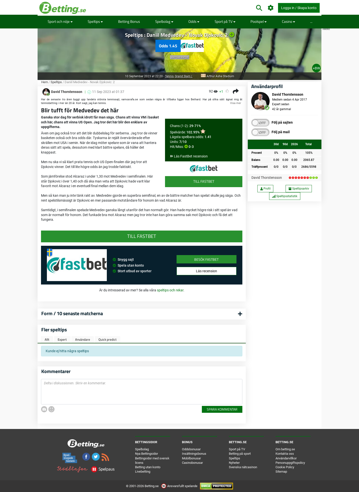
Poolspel (258, 21)
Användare (82, 339)
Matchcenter (180, 57)
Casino (288, 21)
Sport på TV (225, 21)
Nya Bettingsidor (146, 453)
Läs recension (206, 271)
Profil (265, 188)
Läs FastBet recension (191, 156)
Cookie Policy (285, 467)
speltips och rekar (170, 290)
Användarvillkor (286, 458)
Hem (44, 82)
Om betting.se (285, 449)
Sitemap (281, 471)
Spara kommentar (222, 409)
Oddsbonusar (191, 449)
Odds (193, 21)
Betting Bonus (129, 21)
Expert (62, 339)
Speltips (95, 21)
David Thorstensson (266, 178)
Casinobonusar (192, 463)
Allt (47, 339)
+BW (316, 68)
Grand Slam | (184, 76)
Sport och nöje (60, 21)
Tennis (169, 76)
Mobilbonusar (191, 458)
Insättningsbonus (194, 453)
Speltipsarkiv (299, 188)
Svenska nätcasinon (243, 467)
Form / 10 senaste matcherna (72, 313)
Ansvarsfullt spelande (179, 486)
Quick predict (107, 339)
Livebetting (142, 471)
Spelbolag (164, 21)
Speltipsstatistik (284, 196)
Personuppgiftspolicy (290, 463)
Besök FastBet (206, 259)
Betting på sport (240, 453)
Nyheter (234, 463)
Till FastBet (203, 181)
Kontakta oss (285, 453)
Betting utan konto (147, 467)
